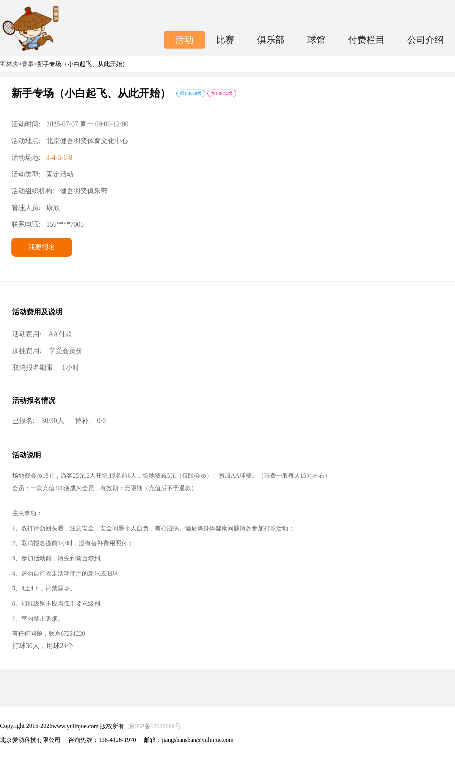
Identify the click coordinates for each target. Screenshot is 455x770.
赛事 (28, 64)
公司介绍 (425, 40)
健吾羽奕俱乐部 (84, 191)
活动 (184, 40)
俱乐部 (270, 40)
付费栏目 (366, 40)
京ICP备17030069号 (155, 726)
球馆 (316, 40)
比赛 (225, 40)
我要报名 (41, 247)
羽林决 (9, 64)
